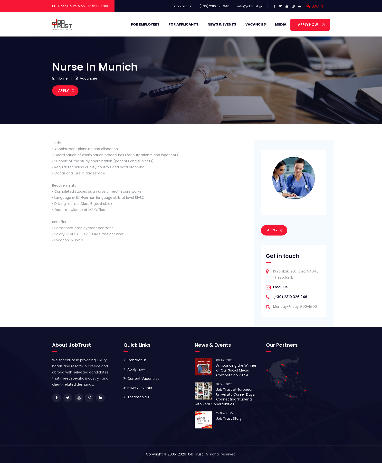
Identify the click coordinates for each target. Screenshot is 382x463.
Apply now (136, 369)
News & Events (222, 24)
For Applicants (183, 24)
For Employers (145, 24)
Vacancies (255, 24)
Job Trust (195, 454)
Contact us (182, 6)
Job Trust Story (229, 418)
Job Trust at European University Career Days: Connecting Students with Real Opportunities (225, 397)
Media (280, 24)
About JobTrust (71, 345)
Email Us (280, 287)
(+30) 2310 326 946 (290, 296)
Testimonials (138, 397)
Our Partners (282, 345)
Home (60, 78)
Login (315, 6)
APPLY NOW (311, 24)
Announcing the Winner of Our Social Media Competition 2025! (236, 370)
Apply (66, 90)
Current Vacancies (143, 378)
